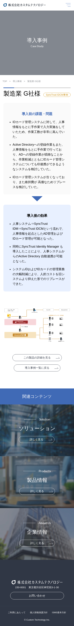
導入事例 (17, 81)
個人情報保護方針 (39, 612)
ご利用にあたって (17, 612)
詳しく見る (36, 439)
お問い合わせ (37, 595)
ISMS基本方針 (59, 612)
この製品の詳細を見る (37, 357)
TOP (5, 81)
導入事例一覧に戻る (37, 367)
